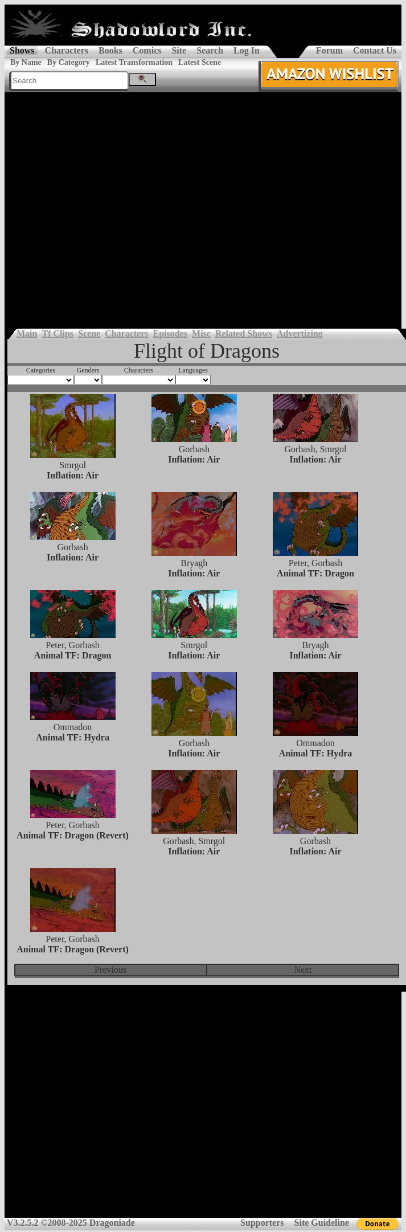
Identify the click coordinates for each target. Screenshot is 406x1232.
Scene (89, 333)
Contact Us (374, 50)
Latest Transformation (134, 62)
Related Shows (243, 333)
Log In (246, 50)
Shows (22, 50)
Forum (329, 50)
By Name (26, 62)
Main (27, 333)
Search (209, 50)
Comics (147, 50)
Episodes (170, 333)
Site (178, 50)
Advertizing (300, 333)
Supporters (262, 1222)
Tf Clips (57, 333)
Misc (201, 333)
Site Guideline (321, 1222)
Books (110, 50)
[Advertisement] (107, 205)
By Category (68, 62)
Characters (66, 50)
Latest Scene (199, 62)
